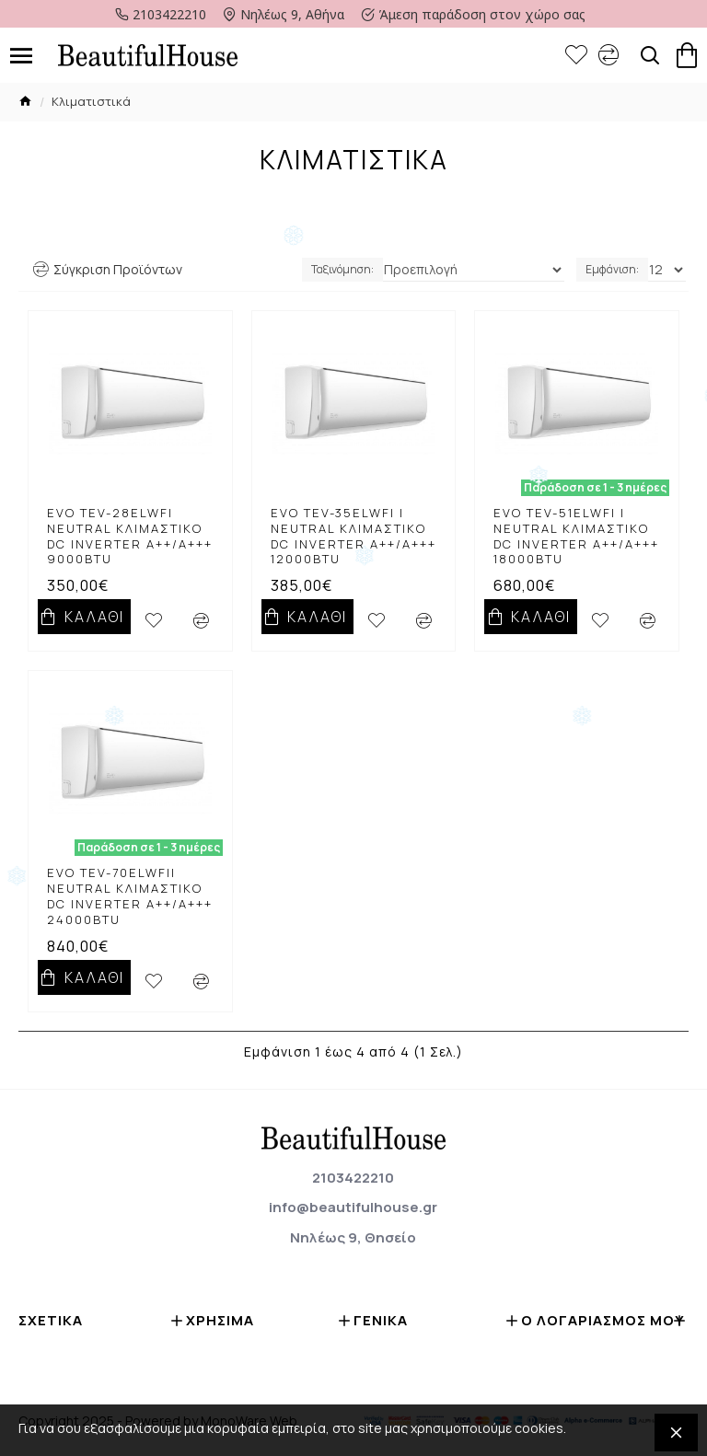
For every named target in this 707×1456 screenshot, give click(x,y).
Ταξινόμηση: (342, 269)
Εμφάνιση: (612, 269)
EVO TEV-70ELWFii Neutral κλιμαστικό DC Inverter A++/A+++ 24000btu (130, 896)
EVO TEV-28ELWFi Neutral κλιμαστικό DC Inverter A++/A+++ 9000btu (130, 536)
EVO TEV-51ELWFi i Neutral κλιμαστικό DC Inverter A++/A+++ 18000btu (576, 536)
